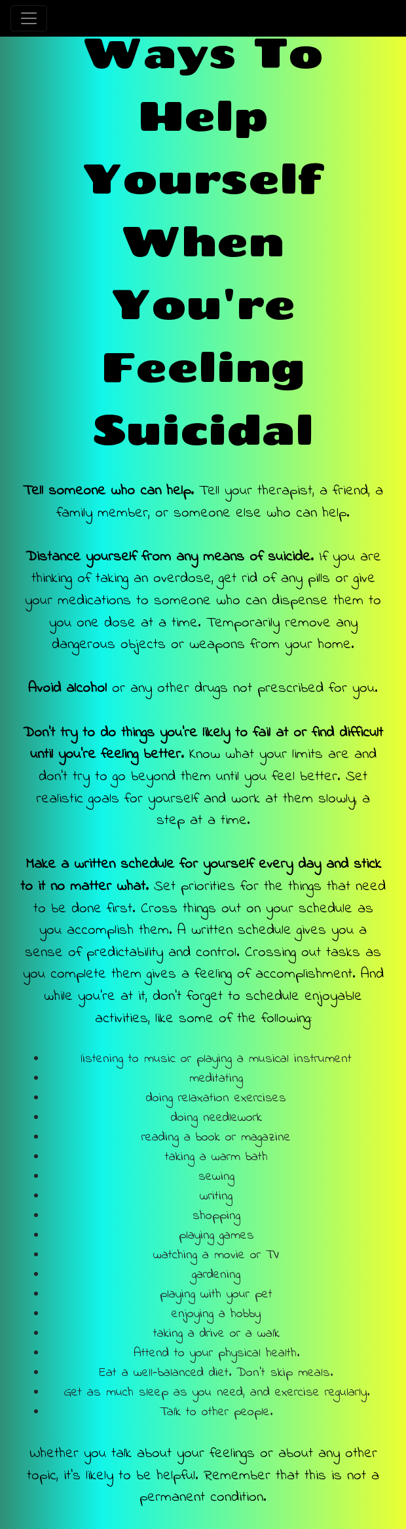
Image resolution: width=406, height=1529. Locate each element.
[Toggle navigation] (28, 18)
